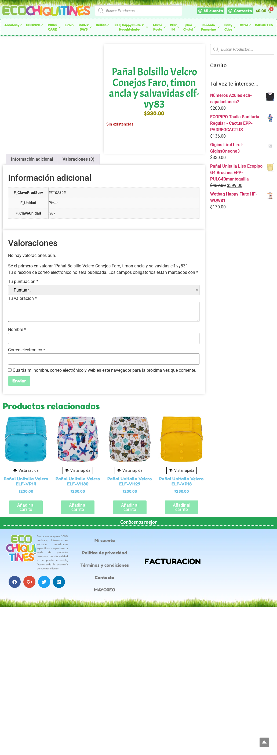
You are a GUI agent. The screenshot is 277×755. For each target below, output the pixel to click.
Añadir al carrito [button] (26, 507)
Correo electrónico (26, 350)
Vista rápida (26, 470)
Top (264, 742)
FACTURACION (172, 561)
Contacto (104, 577)
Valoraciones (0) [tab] (78, 159)
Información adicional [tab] (32, 159)
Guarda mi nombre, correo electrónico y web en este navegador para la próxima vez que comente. (104, 370)
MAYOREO (104, 589)
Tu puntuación (23, 281)
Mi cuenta (104, 540)
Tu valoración (22, 298)
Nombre (17, 329)
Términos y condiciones (104, 565)
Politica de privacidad (104, 552)
